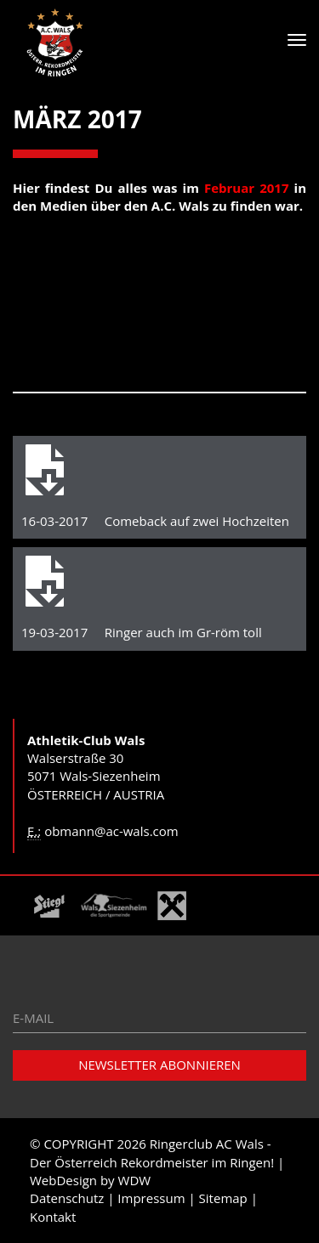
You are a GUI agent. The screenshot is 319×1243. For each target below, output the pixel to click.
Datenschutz (67, 1197)
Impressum (151, 1197)
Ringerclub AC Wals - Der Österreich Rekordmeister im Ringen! (152, 1152)
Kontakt (53, 1216)
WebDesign (63, 1180)
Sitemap (223, 1197)
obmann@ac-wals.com (111, 830)
